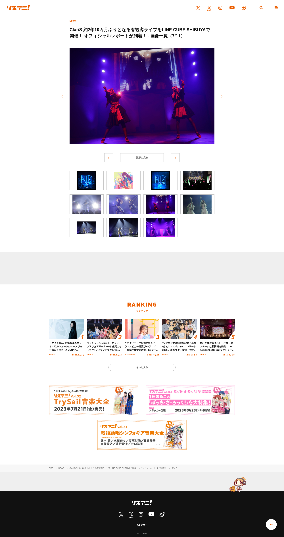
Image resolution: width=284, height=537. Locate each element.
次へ (221, 96)
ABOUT (142, 524)
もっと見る (142, 367)
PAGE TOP (271, 524)
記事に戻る (142, 157)
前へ (62, 96)
